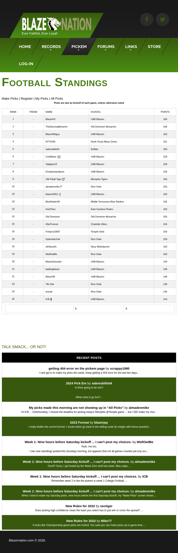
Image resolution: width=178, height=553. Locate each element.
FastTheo (50, 209)
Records (51, 46)
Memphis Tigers (99, 179)
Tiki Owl (50, 284)
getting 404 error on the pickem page (77, 368)
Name (49, 112)
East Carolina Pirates (102, 209)
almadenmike (53, 186)
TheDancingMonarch (56, 126)
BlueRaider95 (53, 201)
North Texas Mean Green (104, 141)
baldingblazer (53, 269)
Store (154, 46)
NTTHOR (50, 141)
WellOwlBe (51, 254)
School (96, 112)
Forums (106, 46)
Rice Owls (96, 186)
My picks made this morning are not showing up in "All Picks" (76, 407)
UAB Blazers (97, 119)
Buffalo (94, 149)
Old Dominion (53, 216)
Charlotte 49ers (99, 224)
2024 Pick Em (76, 383)
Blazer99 (50, 276)
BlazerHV (50, 119)
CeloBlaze (51, 156)
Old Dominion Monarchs (103, 126)
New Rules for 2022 (80, 506)
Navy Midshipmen (100, 246)
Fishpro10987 (53, 231)
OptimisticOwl (53, 239)
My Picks (41, 98)
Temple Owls (97, 231)
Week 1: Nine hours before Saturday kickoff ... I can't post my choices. (78, 442)
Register (27, 98)
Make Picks (10, 98)
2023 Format (79, 422)
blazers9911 (52, 194)
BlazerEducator (54, 261)
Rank (13, 112)
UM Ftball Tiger (54, 179)
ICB (47, 299)
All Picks (57, 98)
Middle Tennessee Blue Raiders (107, 201)
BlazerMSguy (53, 134)
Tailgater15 (51, 164)
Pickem (79, 46)
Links (131, 46)
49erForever (52, 224)
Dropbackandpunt (55, 171)
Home (25, 46)
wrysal (49, 291)
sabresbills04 (52, 149)
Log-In (26, 63)
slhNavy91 (51, 246)
